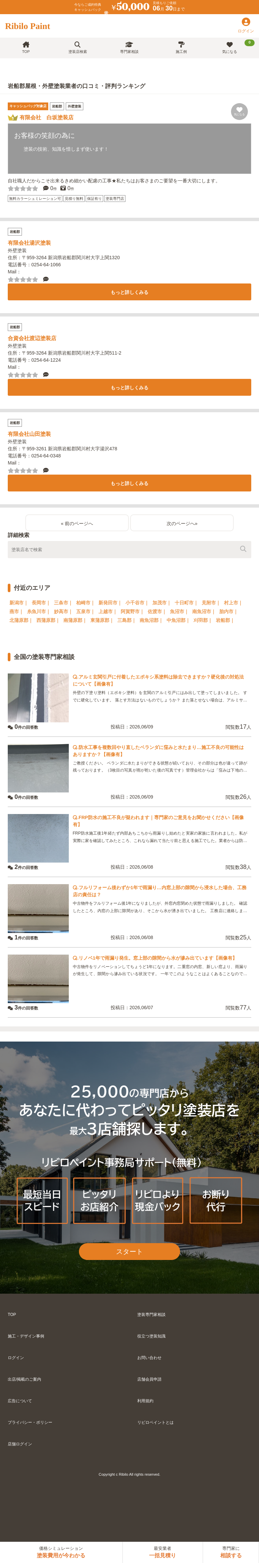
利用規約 (145, 1401)
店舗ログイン (20, 1444)
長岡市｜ (41, 602)
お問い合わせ (149, 1357)
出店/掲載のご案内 (24, 1379)
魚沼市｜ (179, 611)
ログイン (16, 1357)
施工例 (181, 48)
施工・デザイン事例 (26, 1336)
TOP (26, 48)
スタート (129, 1251)
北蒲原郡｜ (21, 620)
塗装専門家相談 (151, 1314)
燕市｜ (16, 611)
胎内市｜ (228, 611)
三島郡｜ (126, 620)
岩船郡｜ (225, 620)
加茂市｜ (161, 602)
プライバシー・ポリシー (30, 1422)
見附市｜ (211, 602)
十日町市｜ (186, 602)
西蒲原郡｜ (48, 620)
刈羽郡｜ (203, 620)
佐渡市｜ (157, 611)
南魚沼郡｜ (151, 620)
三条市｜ (63, 602)
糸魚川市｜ (39, 611)
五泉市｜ (85, 611)
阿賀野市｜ (132, 611)
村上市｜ (233, 602)
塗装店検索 (77, 48)
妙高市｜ (63, 611)
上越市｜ (107, 611)
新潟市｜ (18, 602)
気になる (238, 46)
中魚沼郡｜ (178, 620)
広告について (20, 1401)
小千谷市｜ (137, 602)
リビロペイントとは (155, 1422)
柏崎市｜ (85, 602)
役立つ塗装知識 (151, 1336)
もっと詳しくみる (129, 292)
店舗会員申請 (149, 1379)
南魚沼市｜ (204, 611)
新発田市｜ (110, 602)
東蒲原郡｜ (102, 620)
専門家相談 (129, 48)
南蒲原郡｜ (75, 620)
